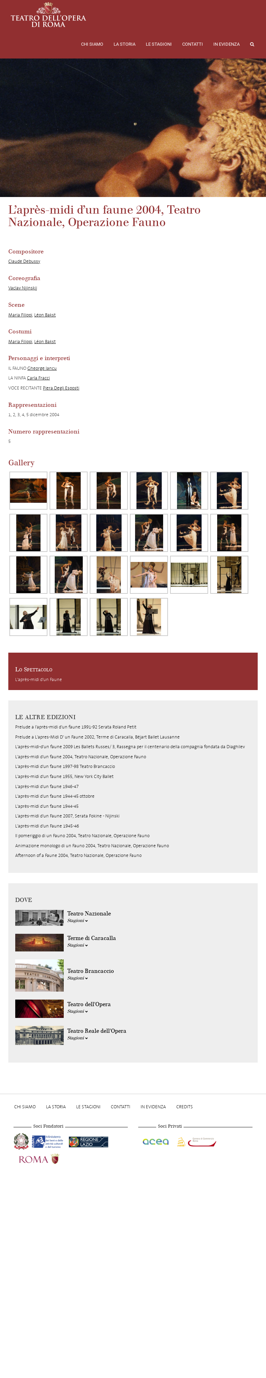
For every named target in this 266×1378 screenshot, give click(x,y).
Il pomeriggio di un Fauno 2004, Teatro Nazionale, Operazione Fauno (82, 836)
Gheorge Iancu (42, 368)
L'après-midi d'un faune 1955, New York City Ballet (64, 776)
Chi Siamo (92, 44)
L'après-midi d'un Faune (38, 679)
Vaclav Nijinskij (22, 288)
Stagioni (77, 920)
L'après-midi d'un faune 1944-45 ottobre (55, 796)
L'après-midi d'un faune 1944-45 (47, 806)
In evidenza (226, 44)
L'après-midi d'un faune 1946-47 (47, 786)
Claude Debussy (24, 261)
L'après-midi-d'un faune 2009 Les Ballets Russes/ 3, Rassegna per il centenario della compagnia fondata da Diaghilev (130, 747)
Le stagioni (159, 44)
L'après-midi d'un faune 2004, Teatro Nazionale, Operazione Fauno (80, 757)
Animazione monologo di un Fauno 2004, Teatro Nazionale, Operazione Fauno (92, 846)
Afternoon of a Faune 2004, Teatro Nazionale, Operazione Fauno (78, 855)
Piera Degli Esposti (61, 388)
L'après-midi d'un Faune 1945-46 (47, 826)
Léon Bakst (45, 315)
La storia (124, 44)
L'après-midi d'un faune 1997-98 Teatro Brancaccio (65, 766)
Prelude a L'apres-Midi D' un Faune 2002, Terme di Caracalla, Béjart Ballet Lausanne (97, 737)
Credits (184, 1107)
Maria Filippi (20, 315)
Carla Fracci (38, 378)
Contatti (192, 44)
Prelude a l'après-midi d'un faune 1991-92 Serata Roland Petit (75, 727)
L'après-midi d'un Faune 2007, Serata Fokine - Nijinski (67, 816)
